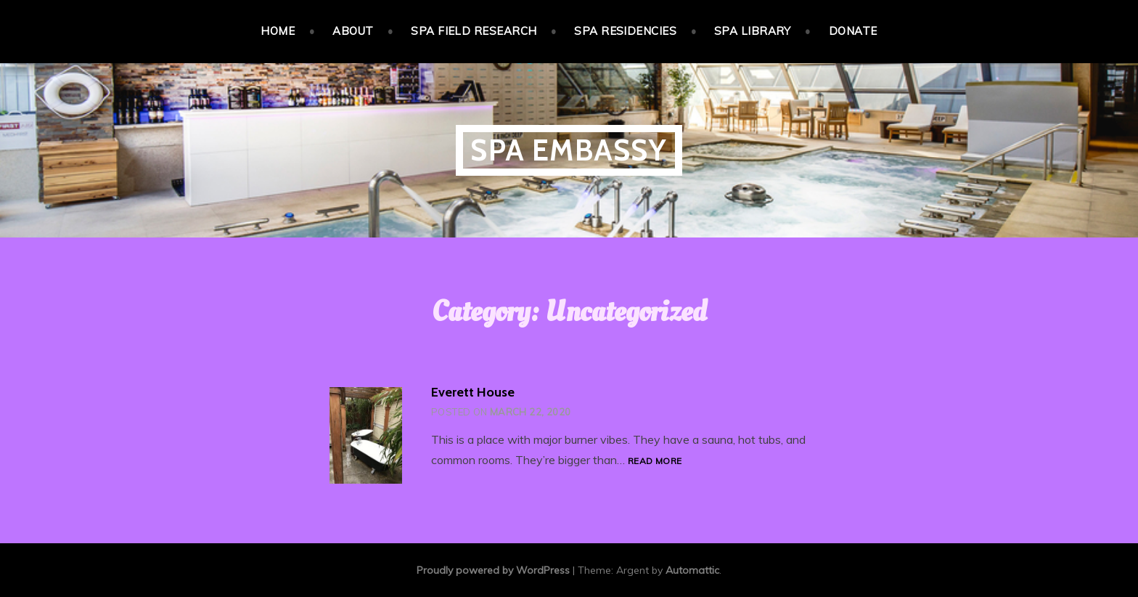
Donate (853, 31)
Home (278, 31)
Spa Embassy (568, 150)
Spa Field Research (473, 31)
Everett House (473, 392)
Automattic (692, 570)
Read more (654, 461)
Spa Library (752, 31)
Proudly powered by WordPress (493, 570)
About (352, 31)
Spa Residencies (625, 31)
